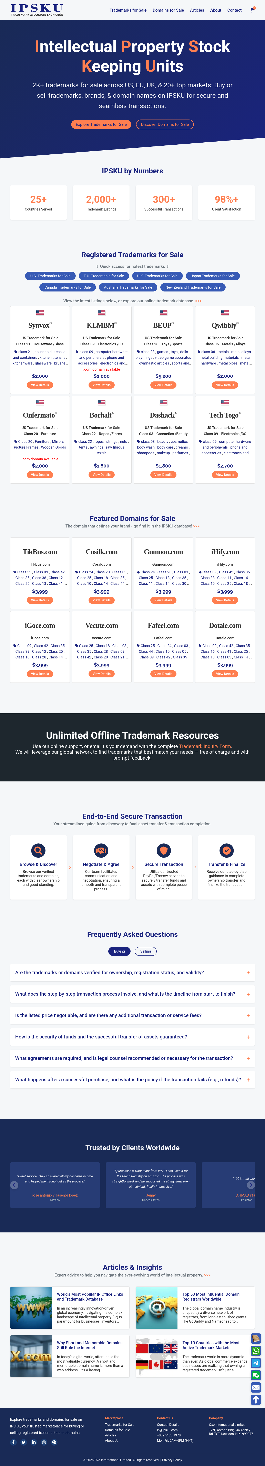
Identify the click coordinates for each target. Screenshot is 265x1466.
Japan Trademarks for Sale (213, 276)
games (162, 352)
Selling (145, 951)
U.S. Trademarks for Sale (50, 276)
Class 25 (23, 583)
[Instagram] (44, 1442)
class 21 (25, 352)
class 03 (148, 441)
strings (112, 441)
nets (123, 441)
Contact (234, 10)
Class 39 (24, 572)
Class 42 (58, 572)
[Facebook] (13, 1442)
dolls (184, 352)
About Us (111, 1441)
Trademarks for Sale (128, 10)
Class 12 (56, 578)
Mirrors (58, 441)
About (215, 10)
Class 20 (25, 441)
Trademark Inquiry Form (205, 746)
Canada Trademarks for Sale (67, 287)
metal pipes (227, 363)
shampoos (145, 453)
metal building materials (219, 357)
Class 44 (117, 583)
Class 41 (56, 583)
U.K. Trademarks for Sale (157, 276)
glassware (43, 363)
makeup (163, 453)
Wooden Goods (53, 447)
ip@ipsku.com (167, 1430)
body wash (146, 447)
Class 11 (146, 583)
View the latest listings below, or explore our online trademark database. (132, 300)
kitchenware (22, 363)
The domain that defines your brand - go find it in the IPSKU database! (132, 526)
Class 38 (39, 578)
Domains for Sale (168, 10)
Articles (197, 10)
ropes (99, 441)
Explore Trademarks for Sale (101, 124)
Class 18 (39, 583)
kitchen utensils (52, 357)
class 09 (86, 352)
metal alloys (241, 352)
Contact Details (168, 1425)
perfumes (180, 453)
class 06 (208, 352)
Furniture (42, 441)
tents (83, 447)
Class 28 (39, 657)
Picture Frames (26, 447)
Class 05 (179, 651)
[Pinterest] (54, 1442)
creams (182, 447)
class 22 (85, 441)
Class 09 (41, 572)
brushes (60, 363)
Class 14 (101, 583)
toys (174, 352)
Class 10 (84, 583)
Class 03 (119, 572)
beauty (162, 441)
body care (165, 447)
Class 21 (117, 657)
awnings (97, 447)
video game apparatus (173, 357)
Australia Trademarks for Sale (128, 287)
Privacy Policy (172, 1460)
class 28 (147, 352)
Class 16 (208, 651)
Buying (119, 951)
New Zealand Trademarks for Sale (193, 287)
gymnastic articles (154, 363)
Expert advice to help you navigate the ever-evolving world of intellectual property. (132, 1275)
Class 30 (179, 583)
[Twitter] (23, 1442)
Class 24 (86, 572)
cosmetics (179, 441)
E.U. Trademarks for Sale (104, 276)
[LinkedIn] (34, 1442)
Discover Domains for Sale (165, 124)
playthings (144, 357)
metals (223, 352)
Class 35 (23, 578)
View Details (40, 385)
